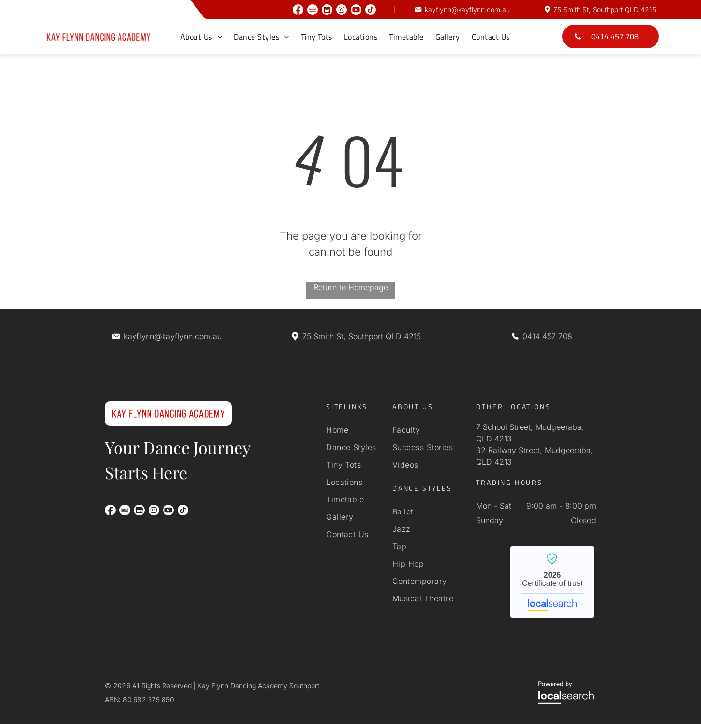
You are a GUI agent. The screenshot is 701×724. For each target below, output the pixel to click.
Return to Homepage (350, 287)
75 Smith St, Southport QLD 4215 (604, 9)
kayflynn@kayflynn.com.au (467, 9)
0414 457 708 (547, 336)
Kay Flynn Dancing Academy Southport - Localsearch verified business (552, 582)
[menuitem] (201, 37)
